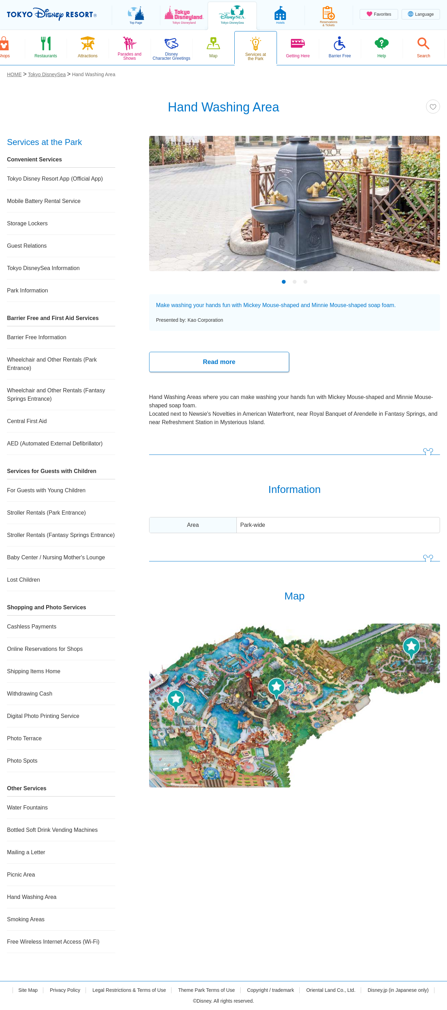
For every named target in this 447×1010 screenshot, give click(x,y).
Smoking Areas (26, 919)
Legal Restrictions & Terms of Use (129, 990)
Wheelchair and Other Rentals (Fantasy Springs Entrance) (56, 394)
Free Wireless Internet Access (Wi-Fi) (53, 942)
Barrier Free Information (36, 337)
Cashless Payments (31, 627)
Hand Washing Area (32, 897)
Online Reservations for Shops (45, 649)
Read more (219, 361)
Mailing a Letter (26, 852)
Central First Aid (27, 421)
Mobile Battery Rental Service (44, 201)
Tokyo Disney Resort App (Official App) (55, 179)
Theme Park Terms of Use (206, 990)
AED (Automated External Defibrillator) (55, 443)
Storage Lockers (27, 223)
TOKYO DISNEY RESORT (52, 14)
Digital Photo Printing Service (43, 716)
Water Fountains (27, 808)
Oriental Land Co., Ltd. (331, 990)
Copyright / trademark (270, 990)
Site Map (27, 990)
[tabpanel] (294, 208)
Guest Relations (27, 246)
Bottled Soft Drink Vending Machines (52, 830)
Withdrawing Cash (29, 694)
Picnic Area (21, 875)
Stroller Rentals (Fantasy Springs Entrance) (61, 535)
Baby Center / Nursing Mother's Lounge (56, 557)
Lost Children (23, 580)
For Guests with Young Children (46, 490)
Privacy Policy (65, 990)
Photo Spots (22, 761)
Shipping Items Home (33, 671)
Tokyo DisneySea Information (43, 268)
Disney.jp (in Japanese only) (398, 990)
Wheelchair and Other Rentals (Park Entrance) (52, 364)
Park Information (27, 290)
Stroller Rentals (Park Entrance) (46, 513)
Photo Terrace (24, 738)
